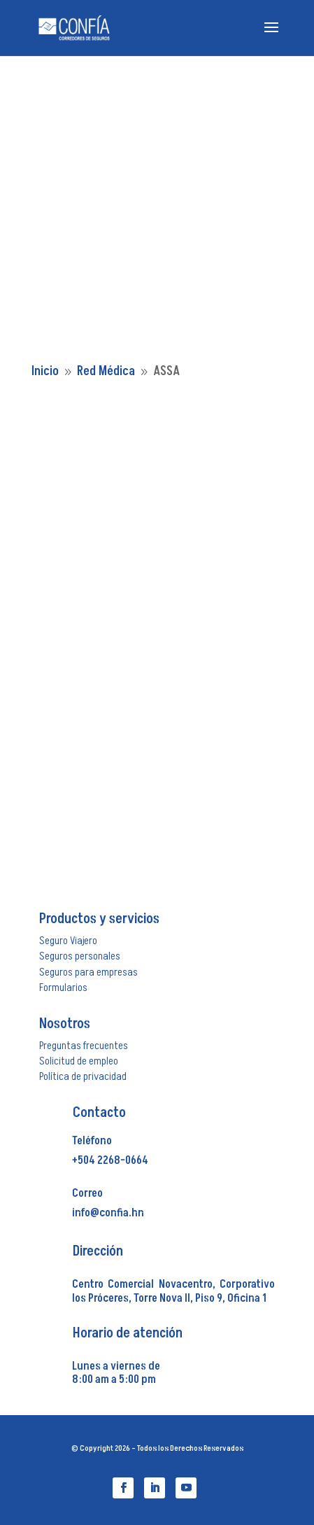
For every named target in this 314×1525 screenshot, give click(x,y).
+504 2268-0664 (110, 1160)
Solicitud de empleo (78, 1061)
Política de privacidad (83, 1076)
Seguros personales (79, 956)
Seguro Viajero (68, 940)
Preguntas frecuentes (83, 1045)
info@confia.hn (108, 1213)
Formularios (63, 987)
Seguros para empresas (88, 972)
